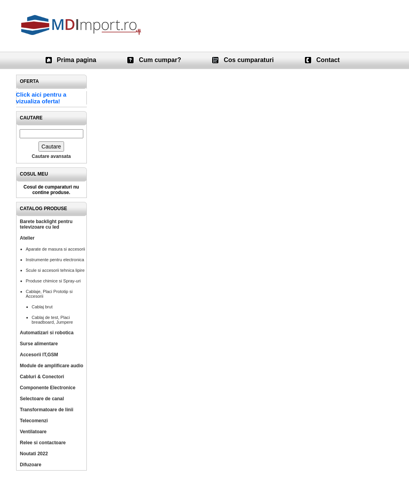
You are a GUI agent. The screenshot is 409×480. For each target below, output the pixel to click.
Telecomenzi (34, 420)
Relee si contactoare (43, 442)
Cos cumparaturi (248, 60)
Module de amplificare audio (51, 365)
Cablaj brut (42, 306)
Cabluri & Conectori (42, 376)
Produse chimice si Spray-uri (53, 280)
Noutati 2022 (34, 453)
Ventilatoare (33, 431)
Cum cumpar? (160, 60)
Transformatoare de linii (46, 409)
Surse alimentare (39, 343)
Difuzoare (31, 464)
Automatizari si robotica (47, 332)
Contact (328, 60)
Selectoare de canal (42, 398)
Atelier (27, 238)
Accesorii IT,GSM (39, 354)
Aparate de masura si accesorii (55, 249)
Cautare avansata (51, 156)
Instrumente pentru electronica (55, 259)
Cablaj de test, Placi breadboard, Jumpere (52, 319)
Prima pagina (76, 60)
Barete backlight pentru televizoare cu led (46, 224)
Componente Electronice (47, 387)
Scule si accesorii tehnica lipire (55, 270)
